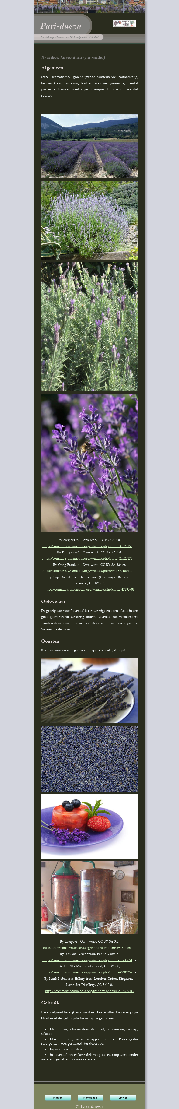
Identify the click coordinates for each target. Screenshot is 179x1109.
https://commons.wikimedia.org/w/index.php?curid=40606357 (87, 972)
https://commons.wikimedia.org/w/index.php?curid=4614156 (87, 947)
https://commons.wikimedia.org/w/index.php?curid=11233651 (87, 960)
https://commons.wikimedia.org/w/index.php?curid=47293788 (89, 589)
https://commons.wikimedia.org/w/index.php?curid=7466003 (89, 991)
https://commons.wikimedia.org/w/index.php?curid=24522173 (87, 558)
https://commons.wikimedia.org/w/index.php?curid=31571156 (87, 546)
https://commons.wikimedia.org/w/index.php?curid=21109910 (87, 570)
